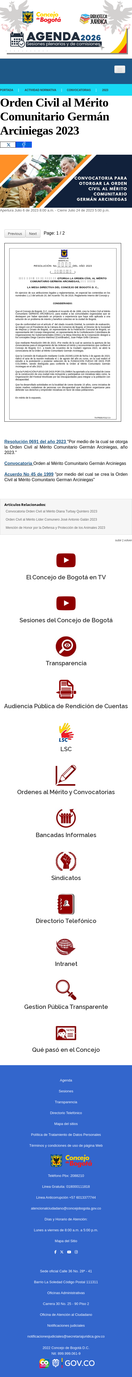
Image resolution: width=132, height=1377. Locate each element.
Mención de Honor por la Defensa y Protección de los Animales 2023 (55, 528)
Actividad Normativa (40, 90)
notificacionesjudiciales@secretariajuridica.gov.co (66, 1336)
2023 (105, 90)
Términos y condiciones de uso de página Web (66, 1145)
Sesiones (66, 1091)
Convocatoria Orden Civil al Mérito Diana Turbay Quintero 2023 (51, 511)
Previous (15, 233)
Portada (6, 90)
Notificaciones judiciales (66, 1325)
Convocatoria (18, 463)
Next (33, 233)
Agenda (66, 1080)
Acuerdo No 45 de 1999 (29, 474)
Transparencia (66, 1102)
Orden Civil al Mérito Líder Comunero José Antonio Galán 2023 (51, 519)
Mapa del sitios (66, 1124)
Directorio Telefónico (66, 1113)
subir (118, 540)
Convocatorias (79, 90)
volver (128, 540)
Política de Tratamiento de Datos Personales (66, 1135)
